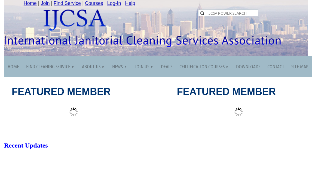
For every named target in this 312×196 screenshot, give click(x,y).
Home (30, 3)
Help (130, 3)
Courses (94, 3)
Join (45, 3)
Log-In (114, 3)
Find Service (67, 3)
